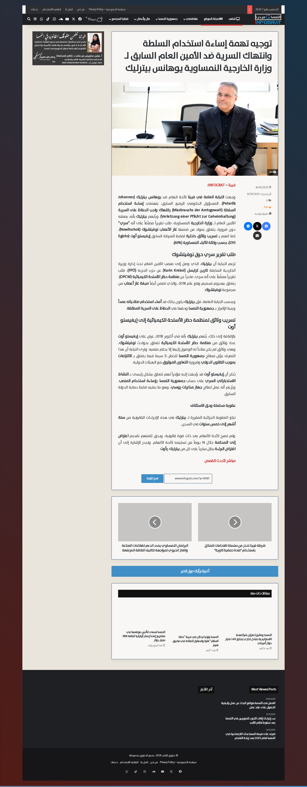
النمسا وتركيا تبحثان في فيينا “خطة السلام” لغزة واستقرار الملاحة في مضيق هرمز (195, 645)
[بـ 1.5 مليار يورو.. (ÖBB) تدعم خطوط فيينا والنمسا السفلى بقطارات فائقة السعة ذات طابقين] (186, 708)
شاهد (234, 19)
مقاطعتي (192, 19)
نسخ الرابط (152, 478)
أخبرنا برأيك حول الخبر (195, 576)
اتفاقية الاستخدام (51, 9)
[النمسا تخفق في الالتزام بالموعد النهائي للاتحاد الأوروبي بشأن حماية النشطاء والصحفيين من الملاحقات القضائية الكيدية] (166, 734)
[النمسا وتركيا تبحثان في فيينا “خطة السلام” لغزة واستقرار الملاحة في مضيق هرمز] (194, 622)
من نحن (81, 9)
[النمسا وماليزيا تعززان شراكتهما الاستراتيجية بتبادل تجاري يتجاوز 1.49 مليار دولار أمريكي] (248, 621)
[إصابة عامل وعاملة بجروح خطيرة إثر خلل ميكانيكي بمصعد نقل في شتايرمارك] (205, 723)
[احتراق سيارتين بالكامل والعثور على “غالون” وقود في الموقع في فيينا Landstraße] (166, 707)
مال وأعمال (143, 19)
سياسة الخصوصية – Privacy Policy (107, 9)
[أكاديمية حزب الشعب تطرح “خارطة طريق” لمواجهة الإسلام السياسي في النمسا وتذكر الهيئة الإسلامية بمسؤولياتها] (205, 734)
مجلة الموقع (213, 19)
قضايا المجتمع (120, 19)
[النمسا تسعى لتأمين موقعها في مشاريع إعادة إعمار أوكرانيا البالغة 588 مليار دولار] (141, 619)
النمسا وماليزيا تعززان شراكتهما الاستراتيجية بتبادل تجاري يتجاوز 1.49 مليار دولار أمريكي (248, 644)
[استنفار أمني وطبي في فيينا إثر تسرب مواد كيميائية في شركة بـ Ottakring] (186, 723)
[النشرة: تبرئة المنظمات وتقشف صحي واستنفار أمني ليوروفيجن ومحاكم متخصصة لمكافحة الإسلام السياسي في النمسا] (166, 723)
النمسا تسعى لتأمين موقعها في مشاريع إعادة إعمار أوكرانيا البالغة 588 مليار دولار (144, 641)
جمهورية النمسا (167, 19)
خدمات (34, 9)
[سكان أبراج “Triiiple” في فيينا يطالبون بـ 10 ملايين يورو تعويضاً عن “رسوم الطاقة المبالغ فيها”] (205, 709)
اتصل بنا (69, 9)
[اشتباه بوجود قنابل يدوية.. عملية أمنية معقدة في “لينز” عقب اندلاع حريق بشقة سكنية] (186, 735)
